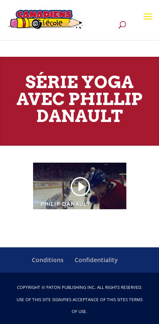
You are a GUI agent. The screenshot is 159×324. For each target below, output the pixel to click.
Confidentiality (96, 260)
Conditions (48, 260)
